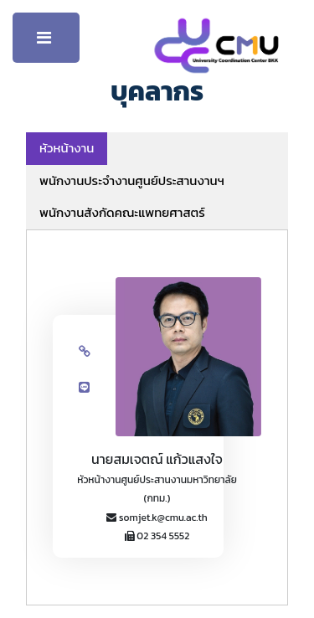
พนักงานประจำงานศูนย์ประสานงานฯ (131, 180)
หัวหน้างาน (66, 147)
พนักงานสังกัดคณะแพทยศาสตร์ (122, 212)
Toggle (45, 42)
